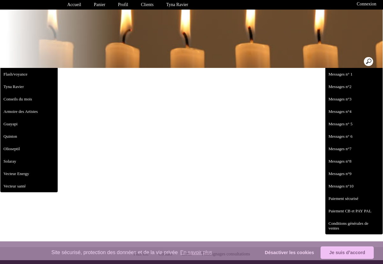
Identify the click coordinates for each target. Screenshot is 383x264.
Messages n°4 (340, 111)
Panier (99, 4)
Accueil (74, 4)
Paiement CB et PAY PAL (350, 211)
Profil (123, 4)
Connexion (366, 4)
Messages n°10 (341, 186)
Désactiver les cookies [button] (289, 252)
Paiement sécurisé (343, 198)
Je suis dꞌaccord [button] (347, 252)
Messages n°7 (340, 148)
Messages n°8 (340, 161)
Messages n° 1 (340, 74)
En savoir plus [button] (196, 252)
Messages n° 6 (340, 136)
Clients (147, 4)
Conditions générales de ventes (348, 226)
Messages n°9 (340, 173)
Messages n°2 (340, 86)
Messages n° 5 (340, 123)
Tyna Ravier (177, 4)
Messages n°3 (340, 99)
